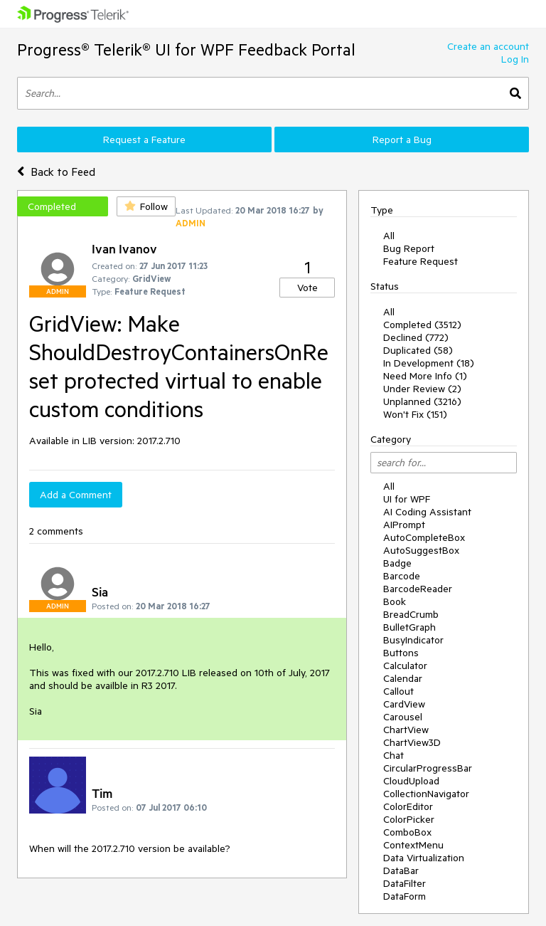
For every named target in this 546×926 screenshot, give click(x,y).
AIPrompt (404, 524)
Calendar (402, 678)
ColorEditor (408, 806)
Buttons (401, 652)
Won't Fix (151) (415, 414)
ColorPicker (408, 819)
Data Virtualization (423, 857)
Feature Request (420, 261)
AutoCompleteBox (424, 537)
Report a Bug (402, 139)
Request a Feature (144, 139)
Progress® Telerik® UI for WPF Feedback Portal (186, 49)
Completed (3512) (422, 324)
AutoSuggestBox (421, 550)
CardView (404, 704)
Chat (393, 755)
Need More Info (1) (425, 375)
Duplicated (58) (418, 350)
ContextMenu (413, 844)
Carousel (402, 716)
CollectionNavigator (426, 793)
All (389, 235)
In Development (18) (428, 363)
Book (394, 601)
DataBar (401, 870)
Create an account (488, 46)
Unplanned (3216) (422, 401)
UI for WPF (406, 499)
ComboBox (407, 832)
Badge (397, 563)
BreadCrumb (411, 614)
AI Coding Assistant (427, 511)
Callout (398, 691)
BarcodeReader (417, 588)
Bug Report (408, 248)
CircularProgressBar (427, 768)
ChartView (406, 729)
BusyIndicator (413, 639)
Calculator (405, 665)
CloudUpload (411, 780)
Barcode (401, 575)
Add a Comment (76, 494)
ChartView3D (412, 742)
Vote (307, 287)
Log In (515, 59)
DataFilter (404, 883)
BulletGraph (409, 627)
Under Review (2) (422, 388)
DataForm (404, 896)
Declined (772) (416, 337)
